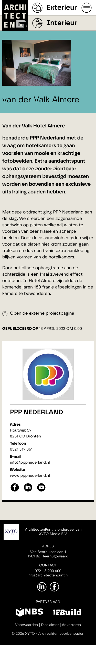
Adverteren (71, 625)
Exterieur (61, 7)
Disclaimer (50, 625)
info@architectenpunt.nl (48, 575)
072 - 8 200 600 (48, 571)
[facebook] (14, 491)
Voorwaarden (26, 625)
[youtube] (41, 491)
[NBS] (29, 613)
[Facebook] (54, 587)
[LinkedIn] (42, 587)
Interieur (61, 23)
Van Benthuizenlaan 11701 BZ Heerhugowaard (48, 554)
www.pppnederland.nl (30, 476)
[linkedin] (28, 491)
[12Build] (66, 613)
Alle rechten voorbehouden (61, 633)
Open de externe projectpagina (42, 313)
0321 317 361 (21, 449)
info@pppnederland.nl (30, 462)
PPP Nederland (36, 412)
